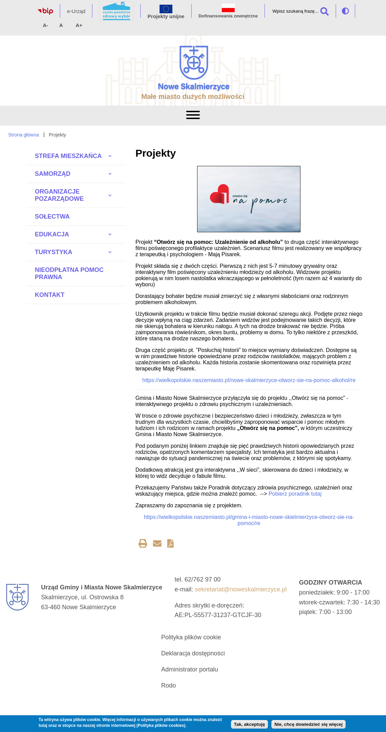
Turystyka (53, 252)
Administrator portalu (189, 669)
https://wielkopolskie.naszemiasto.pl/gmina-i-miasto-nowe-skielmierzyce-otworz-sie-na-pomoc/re (249, 520)
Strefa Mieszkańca (68, 156)
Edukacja (52, 234)
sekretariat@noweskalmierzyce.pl (240, 589)
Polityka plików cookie (191, 637)
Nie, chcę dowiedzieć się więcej (308, 724)
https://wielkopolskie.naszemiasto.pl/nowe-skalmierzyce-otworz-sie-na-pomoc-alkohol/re (249, 380)
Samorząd (52, 173)
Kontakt (50, 294)
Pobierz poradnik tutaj (295, 494)
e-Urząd (76, 11)
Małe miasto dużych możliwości (192, 96)
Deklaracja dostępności (193, 653)
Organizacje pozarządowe (59, 195)
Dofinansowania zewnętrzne (228, 15)
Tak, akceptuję (249, 724)
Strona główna (23, 135)
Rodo (168, 685)
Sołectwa (52, 216)
